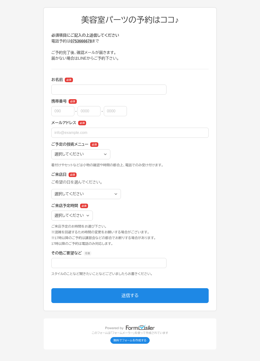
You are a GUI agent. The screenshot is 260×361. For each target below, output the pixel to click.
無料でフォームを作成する (130, 340)
